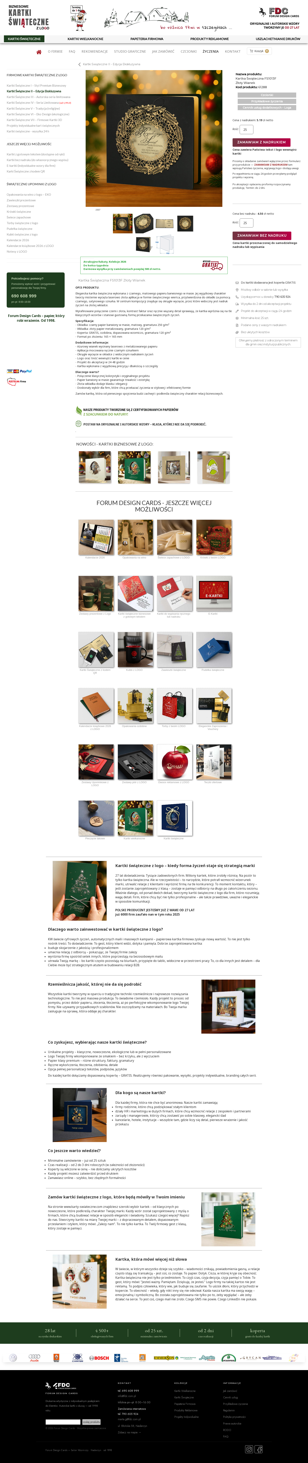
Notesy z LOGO (17, 251)
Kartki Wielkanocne (184, 1391)
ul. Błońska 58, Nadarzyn (132, 1426)
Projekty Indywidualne (186, 1417)
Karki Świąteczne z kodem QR (26, 171)
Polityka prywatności (234, 1417)
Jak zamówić (163, 51)
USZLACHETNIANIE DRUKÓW (278, 39)
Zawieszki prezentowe (21, 200)
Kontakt (233, 51)
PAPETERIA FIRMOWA (146, 39)
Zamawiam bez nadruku (262, 235)
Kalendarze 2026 (18, 240)
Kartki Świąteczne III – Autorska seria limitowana (38, 97)
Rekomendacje (95, 51)
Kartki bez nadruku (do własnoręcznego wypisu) (37, 160)
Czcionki (189, 51)
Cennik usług (230, 1397)
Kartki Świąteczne (184, 1397)
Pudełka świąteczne (19, 228)
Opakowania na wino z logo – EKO (29, 194)
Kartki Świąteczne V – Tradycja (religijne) (33, 108)
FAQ (72, 51)
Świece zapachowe (19, 217)
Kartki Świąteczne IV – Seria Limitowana (39, 102)
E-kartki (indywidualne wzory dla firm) (31, 165)
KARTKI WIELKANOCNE (85, 39)
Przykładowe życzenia (267, 101)
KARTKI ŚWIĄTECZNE (24, 39)
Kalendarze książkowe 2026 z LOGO (30, 246)
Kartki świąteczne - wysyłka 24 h (28, 131)
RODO (227, 1430)
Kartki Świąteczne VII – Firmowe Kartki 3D (34, 120)
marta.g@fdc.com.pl (129, 1419)
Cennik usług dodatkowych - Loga (267, 107)
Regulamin (229, 1410)
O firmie (55, 51)
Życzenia (211, 51)
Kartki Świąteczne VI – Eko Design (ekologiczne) (38, 114)
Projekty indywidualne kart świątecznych (33, 125)
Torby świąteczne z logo (22, 223)
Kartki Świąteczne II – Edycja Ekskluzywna (34, 91)
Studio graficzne (130, 51)
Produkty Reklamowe (185, 1410)
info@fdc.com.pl (127, 1396)
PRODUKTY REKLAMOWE (209, 39)
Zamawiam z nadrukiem (261, 142)
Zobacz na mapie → (129, 1432)
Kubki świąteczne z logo (22, 234)
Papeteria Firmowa (184, 1404)
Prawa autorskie (232, 1423)
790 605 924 (282, 297)
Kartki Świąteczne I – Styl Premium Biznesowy (36, 85)
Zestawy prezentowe (20, 206)
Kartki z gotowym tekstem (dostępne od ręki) (36, 154)
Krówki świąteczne (19, 211)
